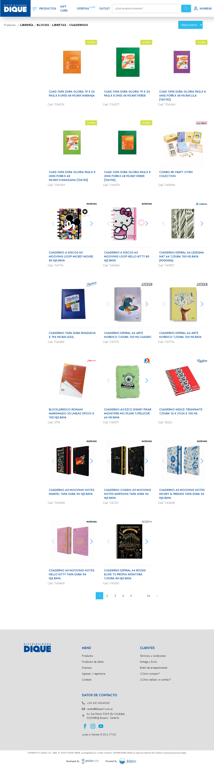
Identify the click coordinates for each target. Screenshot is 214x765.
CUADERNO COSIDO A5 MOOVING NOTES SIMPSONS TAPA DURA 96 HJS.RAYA (127, 494)
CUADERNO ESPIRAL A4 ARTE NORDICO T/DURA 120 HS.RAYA (180, 335)
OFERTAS (83, 9)
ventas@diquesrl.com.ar (100, 709)
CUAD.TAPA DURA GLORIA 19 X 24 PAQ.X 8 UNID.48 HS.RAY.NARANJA (72, 94)
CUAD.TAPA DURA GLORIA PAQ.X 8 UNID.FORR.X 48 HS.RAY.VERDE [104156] (127, 176)
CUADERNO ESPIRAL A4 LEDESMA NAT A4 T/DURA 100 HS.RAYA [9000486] (181, 256)
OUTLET (104, 9)
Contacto (87, 680)
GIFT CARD (64, 8)
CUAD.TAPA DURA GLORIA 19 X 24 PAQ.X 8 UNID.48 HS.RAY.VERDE (127, 94)
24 (148, 596)
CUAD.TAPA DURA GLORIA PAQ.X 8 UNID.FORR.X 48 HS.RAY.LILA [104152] (182, 95)
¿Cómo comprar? (150, 674)
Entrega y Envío (148, 662)
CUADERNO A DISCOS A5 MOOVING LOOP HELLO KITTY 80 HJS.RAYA (126, 256)
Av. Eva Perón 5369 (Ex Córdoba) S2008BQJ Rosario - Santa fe (106, 716)
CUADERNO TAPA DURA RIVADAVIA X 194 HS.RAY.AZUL (72, 335)
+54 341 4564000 (98, 703)
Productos (87, 656)
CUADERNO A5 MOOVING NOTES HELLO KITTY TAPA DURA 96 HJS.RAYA (71, 574)
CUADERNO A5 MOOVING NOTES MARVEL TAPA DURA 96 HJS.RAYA (71, 492)
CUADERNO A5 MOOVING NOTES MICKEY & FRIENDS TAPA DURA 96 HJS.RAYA (182, 494)
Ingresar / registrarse (93, 674)
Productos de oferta (92, 662)
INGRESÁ (206, 9)
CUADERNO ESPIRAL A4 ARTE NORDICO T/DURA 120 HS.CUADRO (127, 335)
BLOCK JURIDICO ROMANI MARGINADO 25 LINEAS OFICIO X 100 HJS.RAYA (71, 413)
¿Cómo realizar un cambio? (155, 680)
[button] (91, 223)
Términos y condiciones (153, 656)
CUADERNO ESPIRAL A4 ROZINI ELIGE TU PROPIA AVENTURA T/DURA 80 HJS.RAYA (125, 574)
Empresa (87, 668)
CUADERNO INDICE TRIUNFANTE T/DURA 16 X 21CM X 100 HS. (180, 411)
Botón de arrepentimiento (153, 668)
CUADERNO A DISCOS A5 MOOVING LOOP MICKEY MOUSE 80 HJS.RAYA (71, 256)
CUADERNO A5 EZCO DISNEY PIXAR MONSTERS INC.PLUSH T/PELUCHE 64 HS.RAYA (127, 413)
